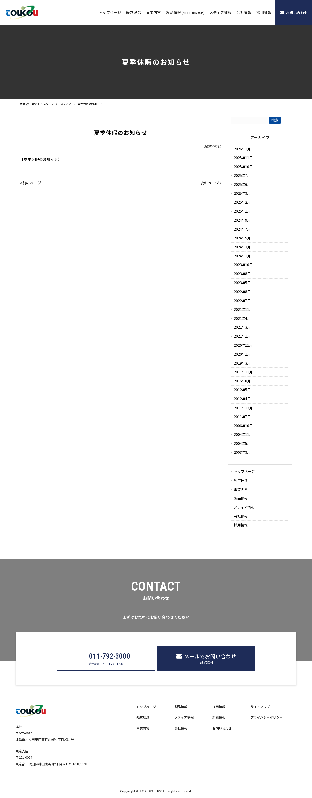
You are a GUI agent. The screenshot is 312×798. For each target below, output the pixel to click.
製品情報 (241, 498)
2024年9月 (242, 220)
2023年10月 (243, 264)
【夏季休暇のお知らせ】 (41, 159)
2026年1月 (242, 148)
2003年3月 (242, 452)
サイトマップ (260, 707)
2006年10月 (243, 425)
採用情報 (241, 524)
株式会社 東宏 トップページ (37, 104)
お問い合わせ (222, 728)
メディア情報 (244, 507)
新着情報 (218, 717)
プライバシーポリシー (266, 717)
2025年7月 (242, 175)
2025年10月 (243, 166)
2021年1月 (242, 336)
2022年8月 (242, 291)
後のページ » (210, 182)
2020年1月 (242, 354)
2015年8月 (242, 380)
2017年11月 (243, 371)
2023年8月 (242, 273)
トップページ (244, 471)
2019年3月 (242, 363)
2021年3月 (242, 327)
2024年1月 (242, 255)
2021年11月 (243, 309)
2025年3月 (242, 193)
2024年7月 (242, 229)
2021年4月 (242, 318)
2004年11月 (243, 434)
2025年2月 (242, 202)
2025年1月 (242, 211)
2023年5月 (242, 282)
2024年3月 (242, 246)
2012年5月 (242, 389)
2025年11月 (243, 157)
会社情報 (241, 516)
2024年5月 (242, 238)
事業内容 (241, 489)
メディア (65, 104)
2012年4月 (242, 398)
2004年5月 (242, 443)
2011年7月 (242, 416)
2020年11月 (243, 345)
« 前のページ (30, 182)
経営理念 (241, 480)
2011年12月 (243, 407)
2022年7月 (242, 300)
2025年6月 (242, 184)
